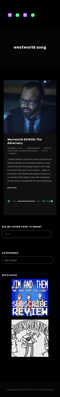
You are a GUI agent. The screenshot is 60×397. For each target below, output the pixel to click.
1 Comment (12, 153)
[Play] (8, 201)
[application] (30, 201)
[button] (30, 23)
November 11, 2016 (15, 148)
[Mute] (44, 201)
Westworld (33, 151)
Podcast (47, 148)
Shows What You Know (17, 151)
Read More (12, 188)
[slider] (49, 203)
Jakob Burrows (33, 148)
